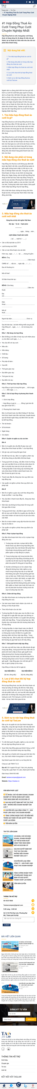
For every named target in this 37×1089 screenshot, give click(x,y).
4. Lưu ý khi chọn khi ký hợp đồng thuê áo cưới (19, 74)
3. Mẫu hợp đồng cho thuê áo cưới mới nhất (20, 68)
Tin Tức (13, 10)
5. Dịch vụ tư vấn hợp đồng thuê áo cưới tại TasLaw (18, 79)
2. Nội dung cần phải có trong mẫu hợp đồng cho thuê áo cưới (20, 63)
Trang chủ (5, 10)
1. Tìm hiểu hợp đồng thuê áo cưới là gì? (19, 58)
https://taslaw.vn (13, 781)
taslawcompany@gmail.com (16, 777)
